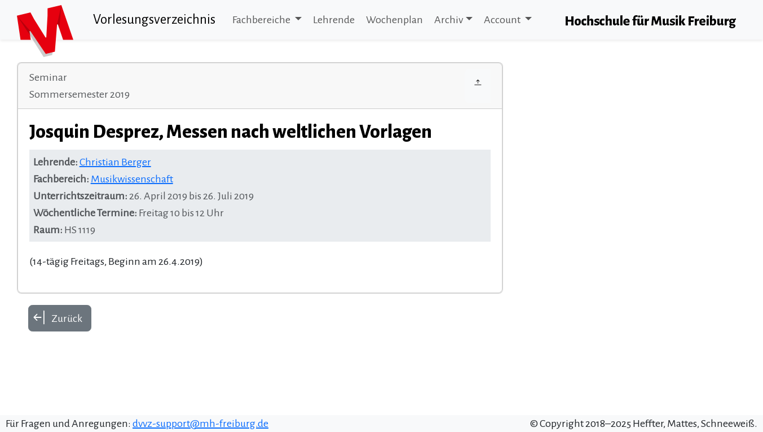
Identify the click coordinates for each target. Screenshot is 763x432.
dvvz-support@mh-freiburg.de (200, 423)
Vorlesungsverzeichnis (154, 19)
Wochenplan (394, 19)
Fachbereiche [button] (262, 19)
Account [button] (503, 19)
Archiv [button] (448, 19)
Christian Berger (115, 162)
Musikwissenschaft (132, 179)
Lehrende (334, 19)
